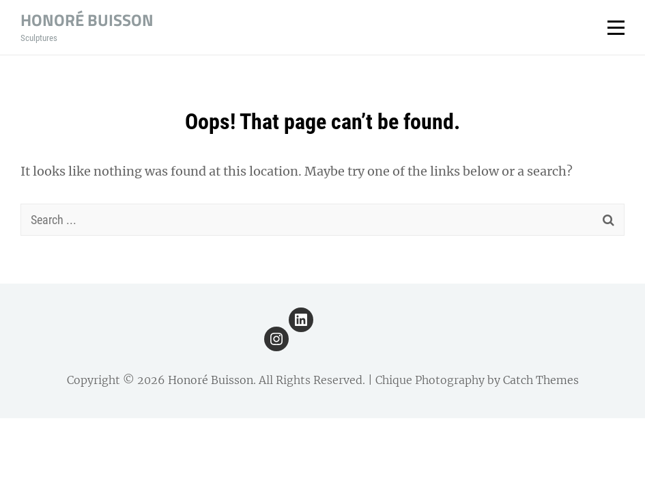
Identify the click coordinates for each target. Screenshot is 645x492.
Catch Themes (541, 380)
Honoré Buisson (87, 20)
